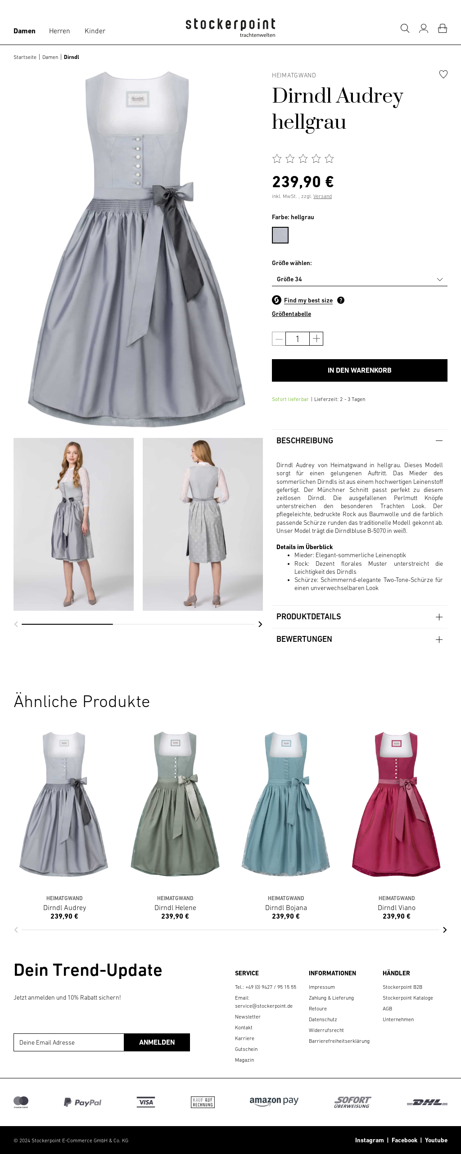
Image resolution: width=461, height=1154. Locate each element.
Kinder (95, 31)
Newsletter (248, 1017)
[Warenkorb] (442, 28)
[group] (74, 524)
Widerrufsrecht (326, 1030)
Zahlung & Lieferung (331, 998)
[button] (16, 624)
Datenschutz (323, 1019)
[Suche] (404, 28)
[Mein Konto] (423, 28)
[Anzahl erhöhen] (316, 339)
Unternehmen (398, 1019)
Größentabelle (291, 313)
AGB (387, 1008)
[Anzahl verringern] (279, 339)
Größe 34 (289, 279)
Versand (322, 196)
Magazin (244, 1060)
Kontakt (244, 1027)
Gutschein (246, 1049)
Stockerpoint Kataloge (408, 998)
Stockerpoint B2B (402, 987)
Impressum (322, 987)
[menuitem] (285, 233)
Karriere (244, 1038)
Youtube (434, 1140)
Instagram (369, 1140)
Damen (25, 31)
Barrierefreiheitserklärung (339, 1041)
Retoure (318, 1008)
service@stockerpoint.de (264, 1006)
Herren (59, 31)
